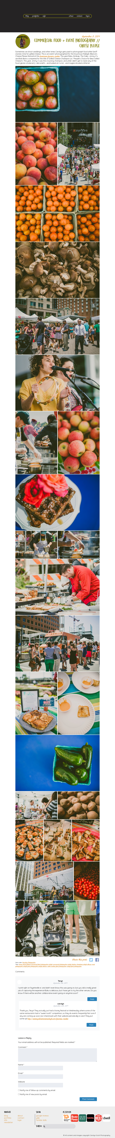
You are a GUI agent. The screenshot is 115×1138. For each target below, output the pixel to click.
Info (5, 1120)
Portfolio (7, 1118)
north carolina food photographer (57, 966)
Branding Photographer (28, 963)
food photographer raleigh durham (37, 966)
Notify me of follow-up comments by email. (37, 1090)
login (88, 16)
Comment (22, 1047)
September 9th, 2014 (60, 983)
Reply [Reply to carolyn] (91, 1025)
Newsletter (8, 1122)
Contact (21, 1118)
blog (27, 16)
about (71, 16)
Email (20, 1073)
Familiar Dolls (41, 1120)
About (20, 1116)
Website (21, 1082)
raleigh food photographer (74, 966)
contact (79, 16)
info (44, 16)
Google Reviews (42, 1116)
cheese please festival (25, 965)
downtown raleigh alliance (84, 965)
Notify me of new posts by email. (33, 1094)
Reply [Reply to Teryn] (92, 999)
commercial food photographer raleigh (41, 965)
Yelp (38, 1118)
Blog (6, 1116)
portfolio (35, 16)
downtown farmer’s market (50, 56)
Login (20, 1120)
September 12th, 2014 (60, 1006)
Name (21, 1065)
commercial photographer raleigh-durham (64, 965)
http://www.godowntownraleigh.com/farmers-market (48, 1019)
